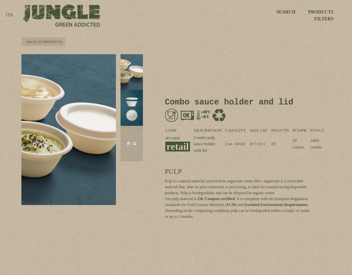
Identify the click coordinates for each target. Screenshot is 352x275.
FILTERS (324, 18)
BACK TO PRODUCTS (43, 42)
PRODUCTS (321, 12)
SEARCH (285, 12)
